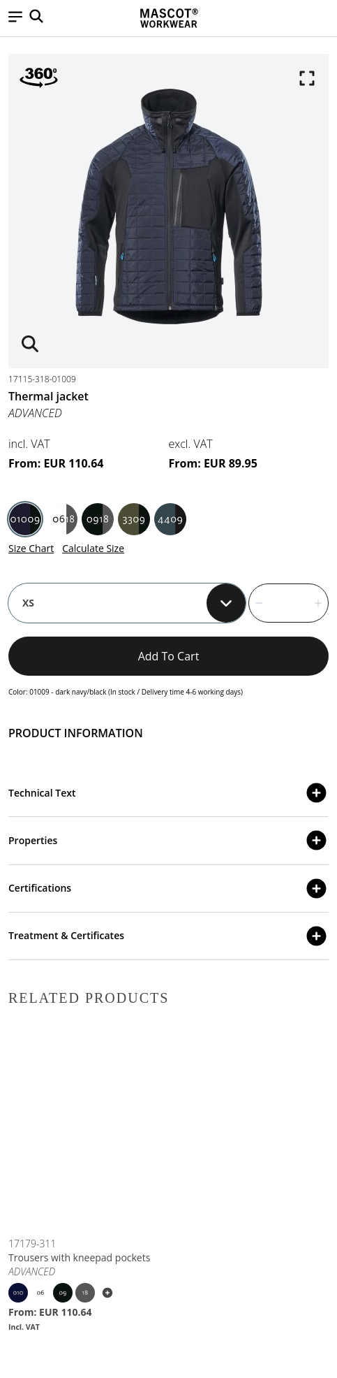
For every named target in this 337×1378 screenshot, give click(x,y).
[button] (15, 18)
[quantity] (288, 603)
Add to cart (169, 656)
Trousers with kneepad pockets (79, 1257)
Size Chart (31, 548)
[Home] (169, 18)
